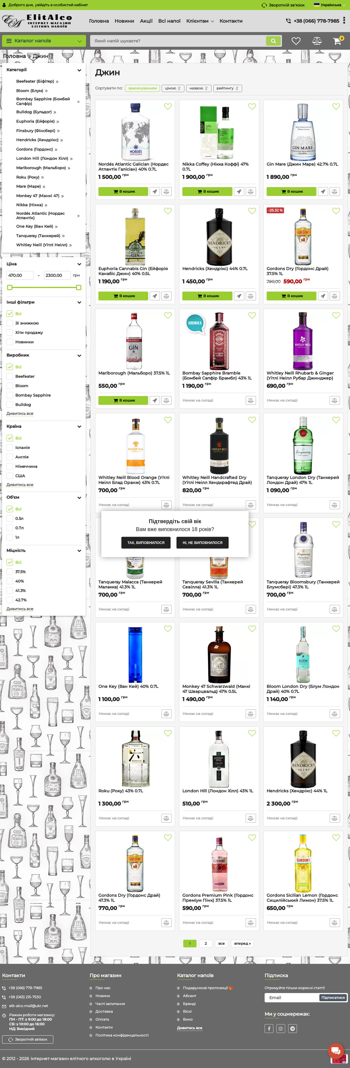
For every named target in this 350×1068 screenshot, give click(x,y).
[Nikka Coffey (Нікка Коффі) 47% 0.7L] (219, 132)
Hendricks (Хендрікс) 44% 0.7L (214, 268)
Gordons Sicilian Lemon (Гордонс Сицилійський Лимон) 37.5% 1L (302, 898)
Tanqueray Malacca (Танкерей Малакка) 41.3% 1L (130, 585)
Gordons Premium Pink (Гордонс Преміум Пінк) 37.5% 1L (217, 898)
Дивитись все (19, 413)
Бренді (189, 1004)
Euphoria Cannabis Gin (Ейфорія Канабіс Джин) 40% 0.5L (133, 271)
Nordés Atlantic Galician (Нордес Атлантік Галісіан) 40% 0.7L (133, 167)
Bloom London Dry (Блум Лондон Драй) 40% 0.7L (303, 689)
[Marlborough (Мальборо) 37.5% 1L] (135, 341)
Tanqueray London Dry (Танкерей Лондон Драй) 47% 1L (303, 480)
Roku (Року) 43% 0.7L (120, 790)
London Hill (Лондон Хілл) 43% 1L (217, 790)
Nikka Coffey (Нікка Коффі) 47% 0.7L (215, 167)
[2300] (57, 275)
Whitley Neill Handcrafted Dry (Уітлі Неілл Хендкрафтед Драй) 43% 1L (217, 482)
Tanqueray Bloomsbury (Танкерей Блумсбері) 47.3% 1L (303, 585)
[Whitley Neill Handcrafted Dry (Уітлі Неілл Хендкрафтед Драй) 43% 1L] (219, 445)
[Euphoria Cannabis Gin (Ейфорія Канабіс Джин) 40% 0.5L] (135, 236)
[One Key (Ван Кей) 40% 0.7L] (135, 654)
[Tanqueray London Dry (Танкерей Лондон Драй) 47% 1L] (303, 445)
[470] (20, 275)
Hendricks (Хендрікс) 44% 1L (297, 790)
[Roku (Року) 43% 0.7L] (135, 759)
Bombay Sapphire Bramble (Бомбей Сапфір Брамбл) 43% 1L (217, 376)
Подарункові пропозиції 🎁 (208, 988)
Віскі (187, 1011)
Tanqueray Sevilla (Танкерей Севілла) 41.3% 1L (212, 585)
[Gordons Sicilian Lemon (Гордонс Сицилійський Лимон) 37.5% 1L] (303, 863)
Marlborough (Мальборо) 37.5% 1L (134, 373)
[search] (186, 41)
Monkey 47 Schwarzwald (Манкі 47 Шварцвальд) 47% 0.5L (216, 689)
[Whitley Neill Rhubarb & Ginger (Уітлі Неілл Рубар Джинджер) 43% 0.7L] (303, 341)
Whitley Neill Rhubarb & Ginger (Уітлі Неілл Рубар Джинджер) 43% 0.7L (300, 378)
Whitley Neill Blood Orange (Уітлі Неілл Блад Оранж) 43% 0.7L (133, 480)
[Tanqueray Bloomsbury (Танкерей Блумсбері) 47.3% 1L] (303, 550)
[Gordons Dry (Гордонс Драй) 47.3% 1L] (135, 863)
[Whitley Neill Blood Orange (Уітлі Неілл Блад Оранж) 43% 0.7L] (135, 445)
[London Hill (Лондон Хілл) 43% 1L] (219, 759)
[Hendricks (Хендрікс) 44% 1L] (303, 759)
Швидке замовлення (155, 191)
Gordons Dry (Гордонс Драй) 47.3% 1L (129, 898)
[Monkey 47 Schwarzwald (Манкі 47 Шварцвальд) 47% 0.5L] (219, 654)
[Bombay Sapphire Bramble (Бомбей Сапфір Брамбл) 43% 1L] (219, 341)
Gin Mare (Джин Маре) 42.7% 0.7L (302, 164)
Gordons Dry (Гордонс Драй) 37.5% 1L (297, 271)
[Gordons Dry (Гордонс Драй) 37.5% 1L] (303, 236)
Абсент (189, 996)
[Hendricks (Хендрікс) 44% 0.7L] (219, 236)
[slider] (9, 287)
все (221, 943)
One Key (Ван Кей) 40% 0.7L (128, 686)
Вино (188, 1019)
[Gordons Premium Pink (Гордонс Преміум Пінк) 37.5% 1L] (219, 863)
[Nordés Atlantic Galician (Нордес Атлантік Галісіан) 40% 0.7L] (135, 132)
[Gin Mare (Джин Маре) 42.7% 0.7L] (303, 132)
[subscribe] (306, 997)
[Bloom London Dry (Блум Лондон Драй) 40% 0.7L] (303, 654)
